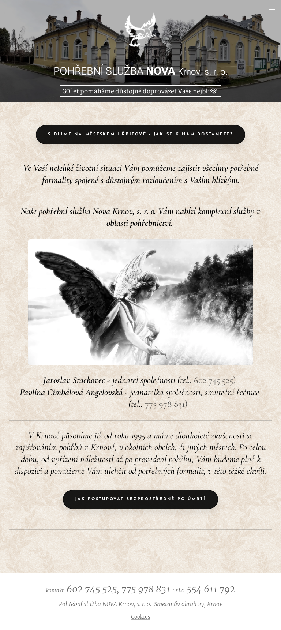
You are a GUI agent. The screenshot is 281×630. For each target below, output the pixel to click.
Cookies (140, 617)
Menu (272, 9)
